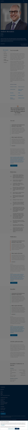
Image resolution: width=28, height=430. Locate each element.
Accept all (17, 428)
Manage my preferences (11, 428)
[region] (14, 425)
